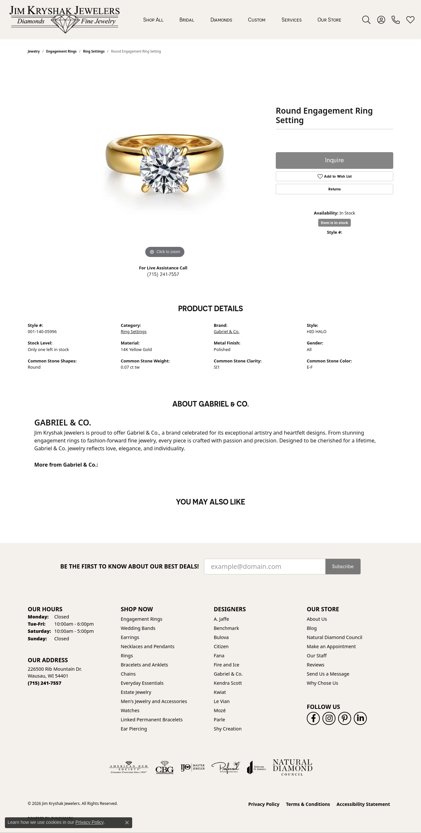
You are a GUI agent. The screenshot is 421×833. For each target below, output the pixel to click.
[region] (165, 162)
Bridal (186, 20)
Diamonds (221, 20)
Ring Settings (134, 331)
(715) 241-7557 (163, 274)
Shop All (153, 20)
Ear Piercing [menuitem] (134, 729)
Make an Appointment (331, 646)
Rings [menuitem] (127, 655)
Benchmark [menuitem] (226, 628)
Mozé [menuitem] (220, 710)
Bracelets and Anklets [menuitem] (144, 665)
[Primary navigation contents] (242, 19)
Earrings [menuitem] (130, 637)
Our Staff (317, 655)
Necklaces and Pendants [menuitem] (147, 646)
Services (292, 20)
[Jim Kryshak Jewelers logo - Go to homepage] (64, 19)
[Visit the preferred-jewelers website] (226, 767)
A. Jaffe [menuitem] (221, 619)
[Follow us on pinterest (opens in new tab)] (344, 718)
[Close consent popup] (127, 823)
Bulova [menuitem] (221, 637)
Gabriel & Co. (227, 331)
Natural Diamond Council (334, 637)
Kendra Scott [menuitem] (228, 683)
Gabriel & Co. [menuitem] (228, 674)
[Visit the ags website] (129, 767)
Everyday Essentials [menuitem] (142, 683)
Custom (256, 20)
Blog (312, 628)
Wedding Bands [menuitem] (138, 628)
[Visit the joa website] (256, 767)
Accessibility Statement (363, 804)
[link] (396, 19)
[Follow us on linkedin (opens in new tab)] (360, 718)
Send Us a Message (328, 674)
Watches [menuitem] (130, 710)
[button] (366, 19)
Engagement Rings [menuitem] (142, 619)
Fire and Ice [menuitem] (226, 665)
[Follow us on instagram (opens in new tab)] (328, 718)
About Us (317, 619)
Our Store (329, 20)
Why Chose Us (322, 683)
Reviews (315, 665)
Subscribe (343, 566)
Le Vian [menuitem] (222, 701)
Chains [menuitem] (128, 674)
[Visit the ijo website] (192, 767)
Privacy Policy (263, 804)
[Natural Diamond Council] (292, 767)
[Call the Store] (44, 683)
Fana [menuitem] (219, 655)
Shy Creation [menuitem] (228, 729)
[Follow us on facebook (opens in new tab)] (313, 718)
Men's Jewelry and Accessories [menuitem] (154, 701)
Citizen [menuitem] (221, 646)
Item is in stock (334, 222)
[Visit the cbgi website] (164, 767)
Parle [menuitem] (219, 719)
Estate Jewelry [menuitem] (136, 692)
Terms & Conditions (308, 804)
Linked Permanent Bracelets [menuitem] (152, 719)
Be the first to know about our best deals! (129, 566)
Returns (334, 189)
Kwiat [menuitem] (220, 692)
